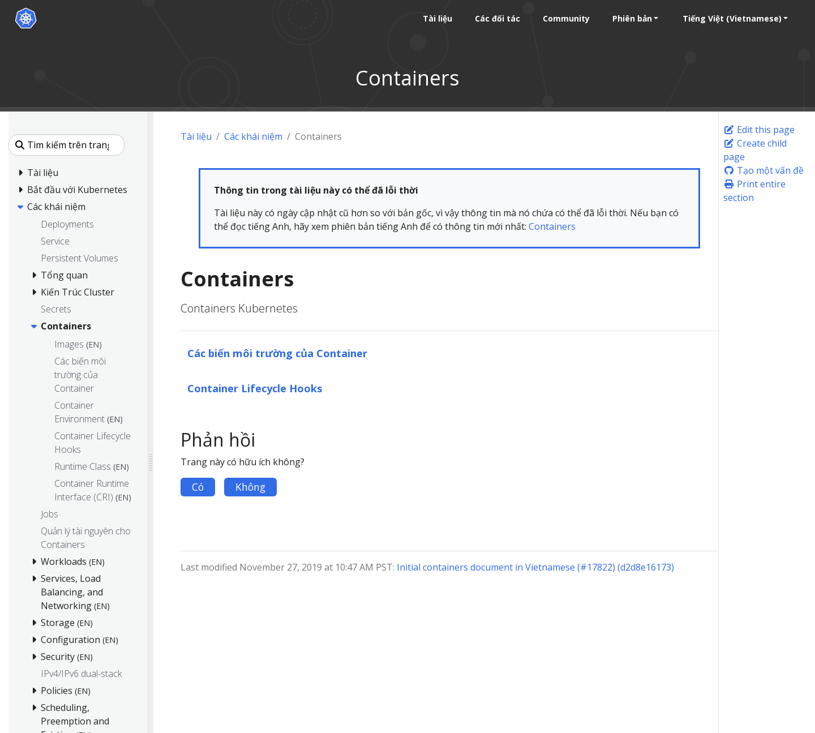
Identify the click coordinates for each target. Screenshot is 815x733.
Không (250, 487)
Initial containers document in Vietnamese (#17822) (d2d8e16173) (535, 567)
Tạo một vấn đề (763, 170)
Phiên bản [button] (631, 18)
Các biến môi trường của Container (277, 353)
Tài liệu (196, 136)
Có (198, 487)
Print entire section (754, 191)
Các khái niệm (253, 136)
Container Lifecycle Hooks (255, 388)
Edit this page (759, 129)
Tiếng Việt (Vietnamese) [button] (731, 18)
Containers (552, 226)
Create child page (755, 150)
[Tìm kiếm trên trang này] (66, 145)
